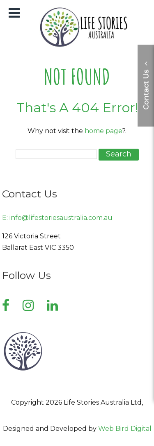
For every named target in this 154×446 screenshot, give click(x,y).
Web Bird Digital (125, 428)
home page (103, 131)
